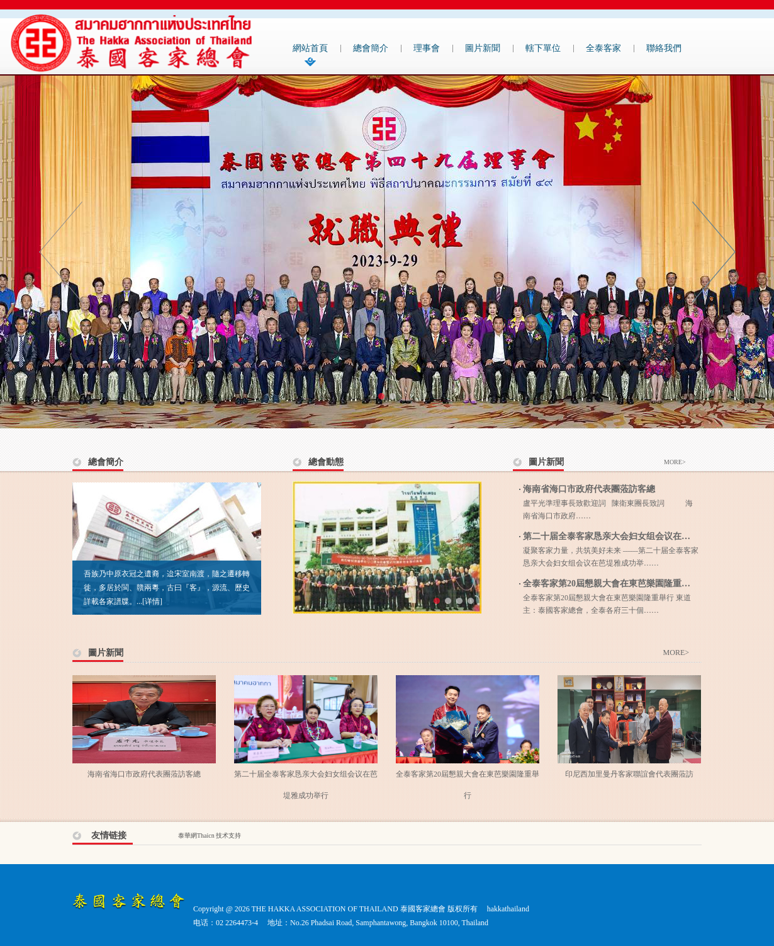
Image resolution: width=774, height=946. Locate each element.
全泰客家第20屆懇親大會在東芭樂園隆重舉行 (611, 583)
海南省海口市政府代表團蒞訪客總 (589, 489)
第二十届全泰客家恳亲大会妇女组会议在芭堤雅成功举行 (633, 536)
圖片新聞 (482, 48)
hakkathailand (508, 908)
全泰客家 (603, 48)
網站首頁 (310, 48)
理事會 (426, 48)
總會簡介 (370, 48)
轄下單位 (543, 48)
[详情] (152, 601)
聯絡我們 (663, 48)
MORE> (675, 462)
